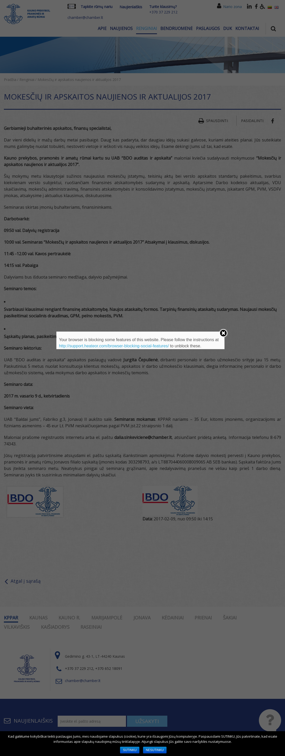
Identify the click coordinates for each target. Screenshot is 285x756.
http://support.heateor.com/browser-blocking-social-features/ (114, 346)
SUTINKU (130, 750)
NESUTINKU (155, 750)
